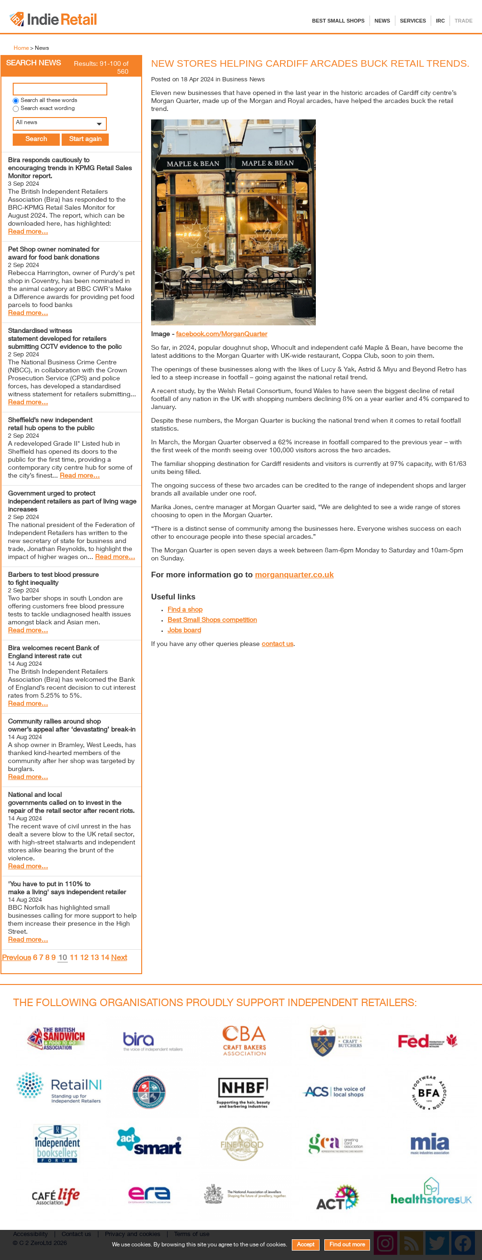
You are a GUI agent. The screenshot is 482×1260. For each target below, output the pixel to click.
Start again (85, 139)
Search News (33, 64)
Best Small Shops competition (212, 620)
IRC (440, 21)
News (382, 21)
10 (62, 958)
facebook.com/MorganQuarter (221, 334)
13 (94, 958)
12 (84, 958)
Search (36, 139)
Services (413, 21)
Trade (464, 21)
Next (119, 958)
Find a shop (185, 610)
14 (105, 958)
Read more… (28, 232)
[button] (71, 124)
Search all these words (49, 100)
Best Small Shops (338, 21)
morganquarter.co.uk (294, 574)
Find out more (347, 1245)
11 (74, 958)
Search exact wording (48, 108)
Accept (305, 1245)
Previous (16, 958)
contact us (277, 644)
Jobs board (184, 631)
